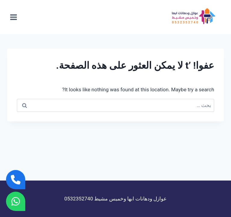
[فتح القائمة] (13, 17)
